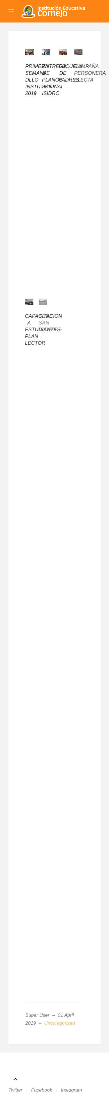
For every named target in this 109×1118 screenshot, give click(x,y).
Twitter (15, 1090)
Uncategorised (59, 1023)
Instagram (71, 1090)
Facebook (41, 1090)
